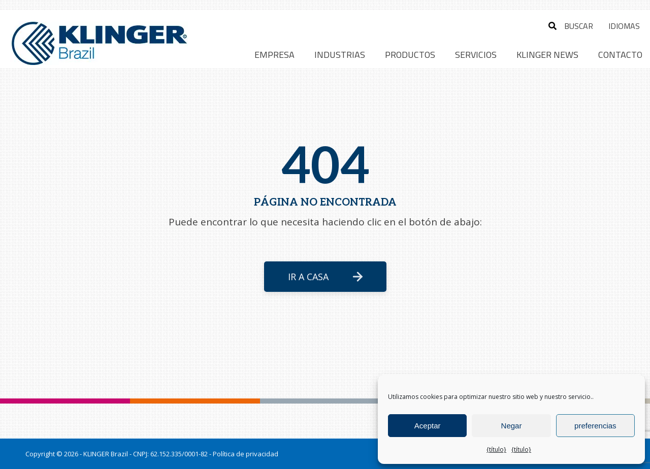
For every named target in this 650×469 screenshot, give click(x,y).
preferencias (595, 425)
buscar (570, 25)
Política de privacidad (245, 453)
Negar (511, 425)
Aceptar (427, 425)
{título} (496, 449)
